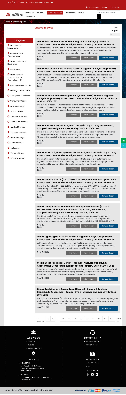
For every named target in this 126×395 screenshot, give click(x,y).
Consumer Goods (17, 101)
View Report (89, 58)
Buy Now (73, 58)
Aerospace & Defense (19, 95)
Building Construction (19, 90)
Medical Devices (16, 127)
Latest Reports (19, 22)
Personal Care (16, 153)
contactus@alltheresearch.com (39, 2)
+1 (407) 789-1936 (16, 2)
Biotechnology (16, 137)
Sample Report (108, 58)
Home (7, 22)
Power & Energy (16, 106)
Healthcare (14, 69)
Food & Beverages (17, 121)
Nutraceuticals (16, 158)
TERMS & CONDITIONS (94, 341)
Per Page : (115, 29)
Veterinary (14, 148)
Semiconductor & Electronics (17, 62)
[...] (108, 12)
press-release (93, 363)
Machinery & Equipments (14, 46)
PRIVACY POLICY (91, 345)
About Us (31, 341)
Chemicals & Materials (19, 85)
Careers (31, 345)
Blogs (90, 366)
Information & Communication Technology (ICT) (15, 77)
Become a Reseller (35, 348)
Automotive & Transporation (15, 54)
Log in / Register (92, 7)
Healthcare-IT (15, 142)
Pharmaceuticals (17, 132)
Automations (15, 111)
